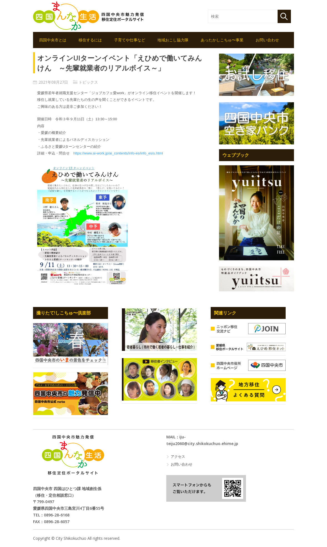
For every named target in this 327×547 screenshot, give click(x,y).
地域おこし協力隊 (172, 40)
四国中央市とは (52, 40)
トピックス (88, 82)
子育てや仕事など (129, 40)
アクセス (178, 456)
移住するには (90, 40)
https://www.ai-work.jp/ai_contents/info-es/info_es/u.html (118, 153)
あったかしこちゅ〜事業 (222, 40)
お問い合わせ (267, 40)
